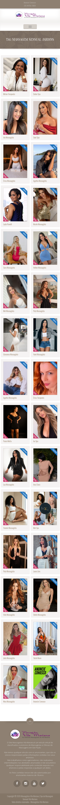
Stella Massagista (39, 614)
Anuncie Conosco (39, 701)
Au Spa (35, 441)
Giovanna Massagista (10, 354)
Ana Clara (36, 484)
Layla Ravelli (7, 224)
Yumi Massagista (39, 354)
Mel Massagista (8, 311)
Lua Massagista (8, 484)
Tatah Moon (37, 658)
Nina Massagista (9, 701)
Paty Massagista (39, 311)
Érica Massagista (9, 180)
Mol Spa (36, 527)
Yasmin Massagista (10, 527)
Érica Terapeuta (38, 397)
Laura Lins (36, 571)
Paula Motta (7, 441)
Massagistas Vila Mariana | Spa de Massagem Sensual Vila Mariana (37, 798)
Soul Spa (36, 137)
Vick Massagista (9, 614)
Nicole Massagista (39, 224)
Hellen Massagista (39, 267)
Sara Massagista (9, 267)
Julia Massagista (9, 658)
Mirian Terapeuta (9, 94)
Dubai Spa (36, 94)
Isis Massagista (8, 137)
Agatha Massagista (40, 180)
